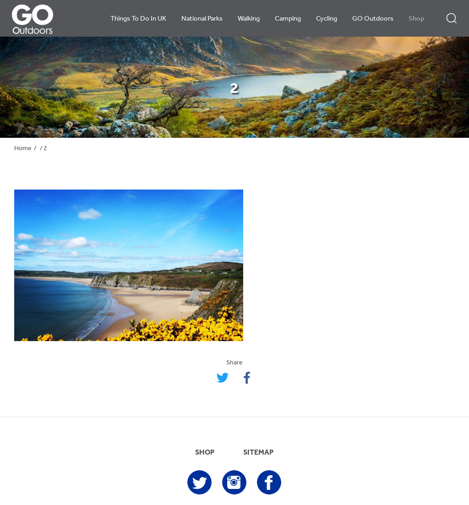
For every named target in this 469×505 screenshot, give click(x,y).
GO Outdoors (372, 19)
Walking (249, 19)
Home (23, 148)
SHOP (204, 452)
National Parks (202, 19)
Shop (417, 19)
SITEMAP (258, 452)
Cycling (326, 19)
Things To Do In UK (138, 19)
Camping (288, 19)
